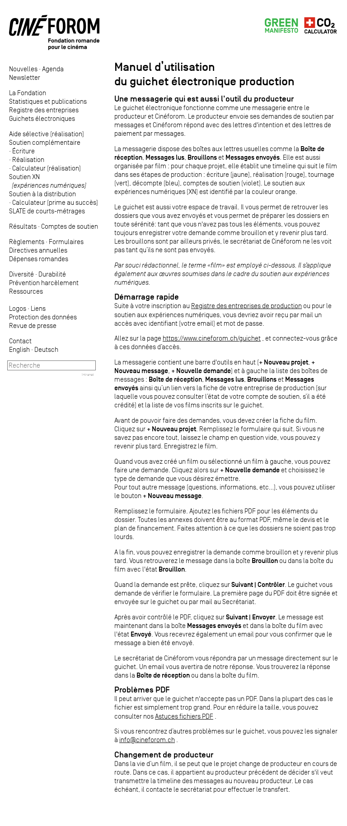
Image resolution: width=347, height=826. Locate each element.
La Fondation (27, 93)
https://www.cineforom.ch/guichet (212, 338)
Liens (38, 308)
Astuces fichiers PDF (184, 716)
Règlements (26, 241)
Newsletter (24, 77)
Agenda (53, 69)
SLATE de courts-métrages (47, 211)
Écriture (23, 151)
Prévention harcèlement (44, 282)
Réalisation (28, 159)
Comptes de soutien (69, 226)
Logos (17, 308)
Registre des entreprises (44, 110)
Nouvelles (23, 69)
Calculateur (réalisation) (46, 168)
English (19, 349)
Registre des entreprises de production (246, 305)
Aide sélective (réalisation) (46, 134)
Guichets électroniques (42, 118)
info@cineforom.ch (147, 739)
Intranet (88, 374)
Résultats (23, 226)
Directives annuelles (38, 250)
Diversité (21, 274)
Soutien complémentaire (44, 142)
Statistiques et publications (48, 101)
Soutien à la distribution (42, 194)
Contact (20, 341)
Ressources (26, 291)
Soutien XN (47, 181)
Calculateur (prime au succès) (55, 202)
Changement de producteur (163, 755)
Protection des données (43, 317)
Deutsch (46, 349)
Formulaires (66, 241)
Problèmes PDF (142, 690)
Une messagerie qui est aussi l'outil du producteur (204, 99)
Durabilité (52, 274)
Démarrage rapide (146, 297)
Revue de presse (32, 325)
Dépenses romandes (38, 259)
